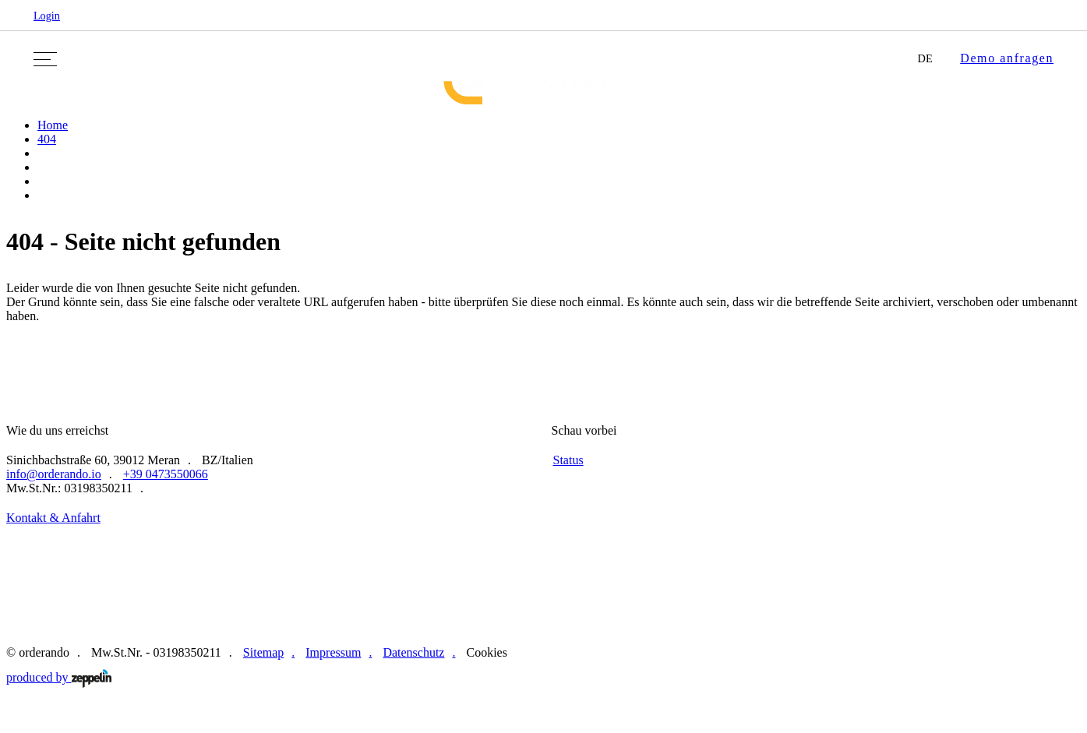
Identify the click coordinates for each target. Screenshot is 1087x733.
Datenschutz (413, 652)
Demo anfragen (1006, 58)
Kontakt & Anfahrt (53, 517)
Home (52, 125)
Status (568, 460)
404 (46, 139)
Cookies (486, 652)
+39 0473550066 (165, 474)
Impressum (333, 652)
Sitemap (263, 652)
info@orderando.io (53, 474)
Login (47, 15)
